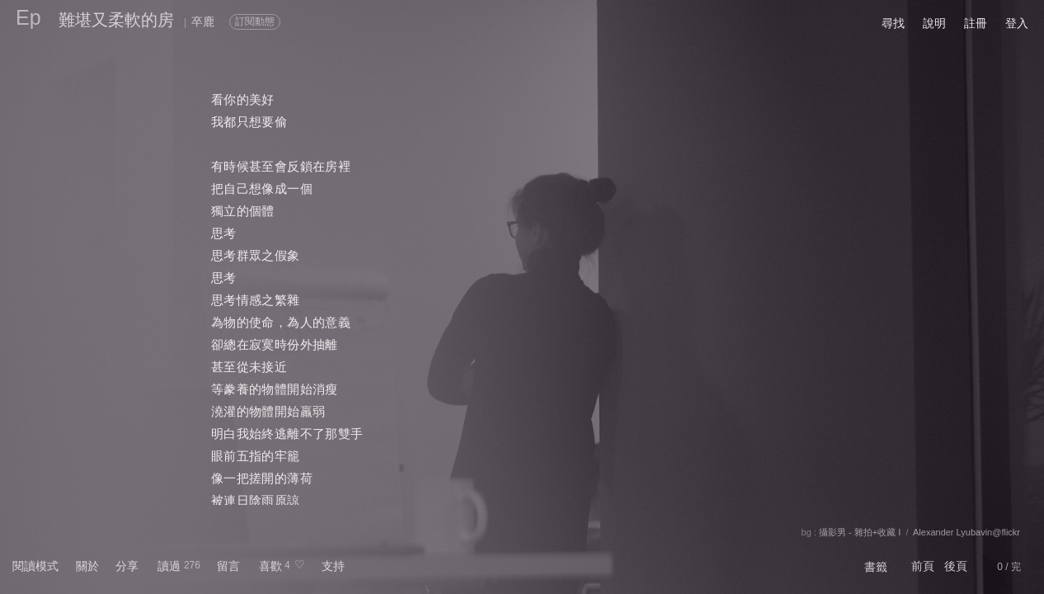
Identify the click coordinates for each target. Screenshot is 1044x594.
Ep (28, 17)
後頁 (955, 566)
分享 (127, 566)
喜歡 (270, 566)
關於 (87, 566)
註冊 (975, 23)
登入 (1016, 23)
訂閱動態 (255, 21)
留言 (228, 566)
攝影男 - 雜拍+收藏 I (860, 532)
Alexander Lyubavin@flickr (966, 532)
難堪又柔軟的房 (116, 20)
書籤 (875, 566)
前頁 (922, 566)
